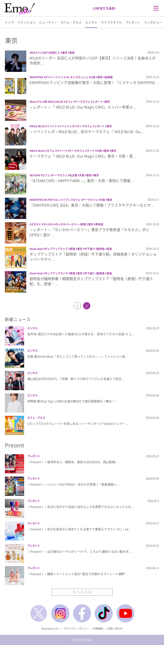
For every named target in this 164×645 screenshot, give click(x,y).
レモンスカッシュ (78, 77)
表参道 (99, 224)
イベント (52, 126)
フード (90, 151)
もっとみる (82, 592)
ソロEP (43, 53)
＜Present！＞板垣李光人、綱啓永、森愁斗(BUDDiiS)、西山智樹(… (73, 462)
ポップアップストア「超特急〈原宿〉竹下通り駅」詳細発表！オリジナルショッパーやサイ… (93, 256)
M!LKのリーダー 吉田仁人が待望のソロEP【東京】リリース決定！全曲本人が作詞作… (92, 60)
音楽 (72, 53)
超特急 (101, 249)
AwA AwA (37, 249)
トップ (9, 22)
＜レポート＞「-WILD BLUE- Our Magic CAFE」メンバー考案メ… (82, 107)
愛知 (106, 151)
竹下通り (90, 249)
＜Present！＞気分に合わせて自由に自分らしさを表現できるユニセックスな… (80, 506)
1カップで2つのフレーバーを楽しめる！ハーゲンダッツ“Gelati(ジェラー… (77, 423)
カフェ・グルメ (71, 22)
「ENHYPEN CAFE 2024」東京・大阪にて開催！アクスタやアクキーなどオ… (91, 205)
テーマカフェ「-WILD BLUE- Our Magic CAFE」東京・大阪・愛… (82, 156)
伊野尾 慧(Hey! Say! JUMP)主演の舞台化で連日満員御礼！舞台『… (72, 401)
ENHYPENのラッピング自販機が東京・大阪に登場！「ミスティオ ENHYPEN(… (93, 82)
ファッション (26, 22)
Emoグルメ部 (39, 102)
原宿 (83, 224)
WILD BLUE (56, 102)
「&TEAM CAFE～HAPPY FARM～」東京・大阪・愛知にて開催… (81, 180)
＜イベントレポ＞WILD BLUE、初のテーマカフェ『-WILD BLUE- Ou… (86, 131)
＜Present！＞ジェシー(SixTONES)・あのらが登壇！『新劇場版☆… (73, 484)
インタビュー (153, 22)
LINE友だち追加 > (105, 8)
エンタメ (91, 22)
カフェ (69, 102)
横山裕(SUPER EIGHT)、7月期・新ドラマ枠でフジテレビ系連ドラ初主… (75, 379)
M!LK (34, 53)
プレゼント (132, 22)
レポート (97, 102)
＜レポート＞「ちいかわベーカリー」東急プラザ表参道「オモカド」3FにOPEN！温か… (89, 232)
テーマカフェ (82, 102)
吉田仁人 (55, 53)
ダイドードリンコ (55, 77)
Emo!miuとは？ (50, 629)
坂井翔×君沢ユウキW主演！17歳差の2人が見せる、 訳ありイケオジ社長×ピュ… (81, 334)
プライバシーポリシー (76, 629)
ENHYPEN (37, 77)
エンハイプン (62, 200)
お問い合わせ (115, 629)
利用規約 (98, 629)
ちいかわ (48, 224)
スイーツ (62, 151)
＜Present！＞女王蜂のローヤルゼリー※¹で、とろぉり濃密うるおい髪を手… (79, 551)
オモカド (36, 224)
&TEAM (35, 175)
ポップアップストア (56, 249)
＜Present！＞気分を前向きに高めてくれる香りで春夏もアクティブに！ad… (79, 529)
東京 (64, 53)
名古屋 (73, 175)
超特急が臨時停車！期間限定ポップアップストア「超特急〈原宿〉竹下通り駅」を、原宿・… (91, 281)
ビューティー (48, 22)
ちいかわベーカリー (67, 224)
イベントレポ (67, 126)
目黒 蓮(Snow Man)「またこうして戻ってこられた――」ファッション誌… (77, 356)
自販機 (109, 77)
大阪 (92, 77)
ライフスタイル (111, 22)
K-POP (49, 200)
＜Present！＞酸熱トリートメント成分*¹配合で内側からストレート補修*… (78, 574)
